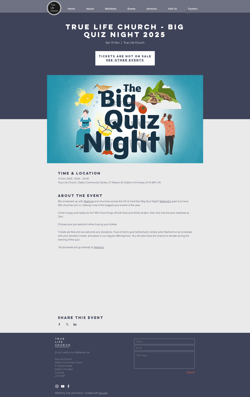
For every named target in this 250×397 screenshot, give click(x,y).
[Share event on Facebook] (59, 324)
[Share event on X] (67, 324)
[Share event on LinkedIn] (75, 324)
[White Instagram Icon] (57, 386)
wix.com (103, 392)
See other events (125, 60)
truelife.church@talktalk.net (76, 352)
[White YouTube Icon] (63, 386)
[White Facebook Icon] (68, 386)
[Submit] (183, 372)
